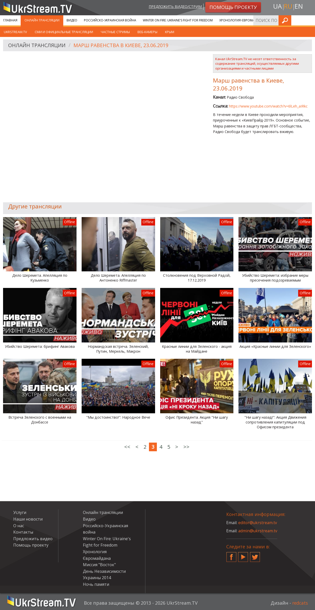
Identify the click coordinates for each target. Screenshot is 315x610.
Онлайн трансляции (41, 20)
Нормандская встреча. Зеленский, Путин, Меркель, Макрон (118, 349)
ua (276, 6)
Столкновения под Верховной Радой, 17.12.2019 (197, 278)
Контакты (23, 532)
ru (288, 6)
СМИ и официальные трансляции (64, 32)
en (299, 6)
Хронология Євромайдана (242, 20)
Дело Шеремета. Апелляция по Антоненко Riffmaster (118, 278)
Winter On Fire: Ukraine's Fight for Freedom (178, 20)
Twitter (255, 555)
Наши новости (28, 519)
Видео (72, 20)
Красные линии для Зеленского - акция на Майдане (197, 349)
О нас (18, 525)
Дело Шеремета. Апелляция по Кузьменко (39, 278)
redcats (299, 603)
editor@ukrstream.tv (258, 522)
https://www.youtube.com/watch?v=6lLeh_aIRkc (268, 106)
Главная (10, 20)
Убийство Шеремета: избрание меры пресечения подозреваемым (275, 278)
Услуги (278, 20)
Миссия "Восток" (99, 564)
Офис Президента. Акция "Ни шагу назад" (197, 420)
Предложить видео (33, 538)
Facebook (231, 555)
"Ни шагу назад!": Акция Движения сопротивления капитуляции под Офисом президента (275, 422)
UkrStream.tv (15, 32)
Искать (309, 20)
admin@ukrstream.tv (258, 531)
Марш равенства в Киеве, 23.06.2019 (123, 45)
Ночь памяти (96, 584)
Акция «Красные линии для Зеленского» (275, 346)
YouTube (243, 555)
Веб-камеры (147, 32)
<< (127, 446)
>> (186, 446)
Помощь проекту (30, 545)
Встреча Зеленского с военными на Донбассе (39, 420)
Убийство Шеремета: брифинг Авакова (40, 346)
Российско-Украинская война (110, 20)
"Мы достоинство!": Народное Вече (118, 417)
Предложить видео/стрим (174, 6)
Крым (169, 32)
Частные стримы (115, 32)
